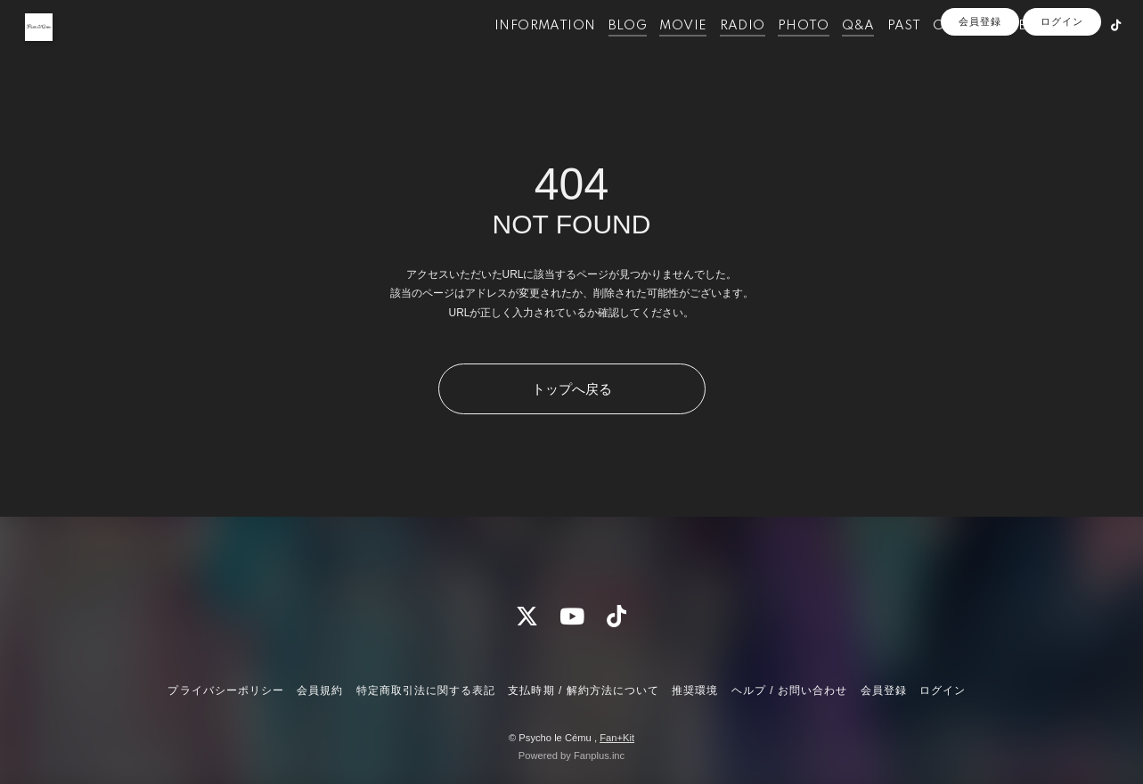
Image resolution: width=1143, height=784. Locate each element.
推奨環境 (695, 690)
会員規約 (320, 690)
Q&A (836, 51)
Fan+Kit (617, 737)
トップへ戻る (572, 388)
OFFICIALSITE (957, 51)
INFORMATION (522, 51)
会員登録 (980, 82)
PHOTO (781, 51)
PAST (881, 51)
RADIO (720, 51)
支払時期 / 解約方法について (583, 690)
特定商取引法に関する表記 (425, 690)
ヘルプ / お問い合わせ (789, 690)
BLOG (605, 51)
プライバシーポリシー (225, 690)
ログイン (1062, 82)
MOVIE (660, 51)
